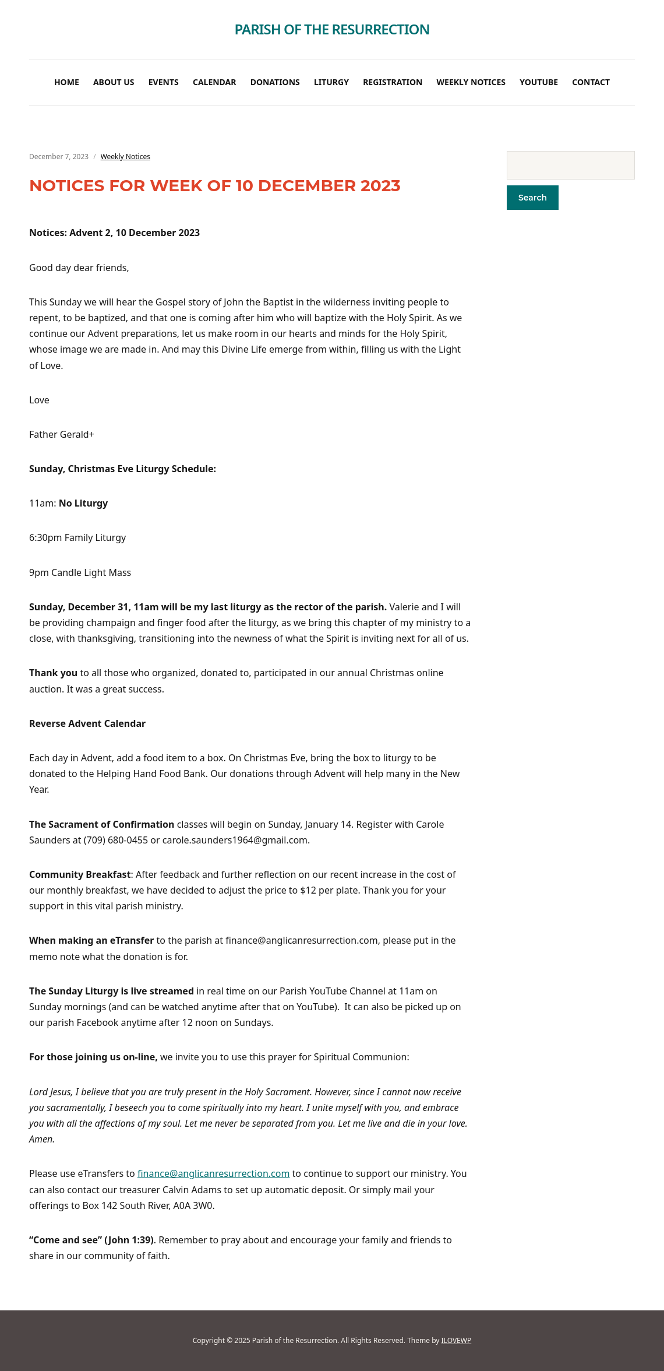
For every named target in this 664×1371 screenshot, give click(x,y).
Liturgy (331, 81)
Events (164, 81)
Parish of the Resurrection (331, 28)
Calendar (214, 81)
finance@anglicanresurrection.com (213, 1173)
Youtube (539, 81)
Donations (275, 81)
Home (66, 81)
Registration (392, 81)
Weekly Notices (471, 81)
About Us (114, 81)
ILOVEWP (457, 1340)
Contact (591, 81)
